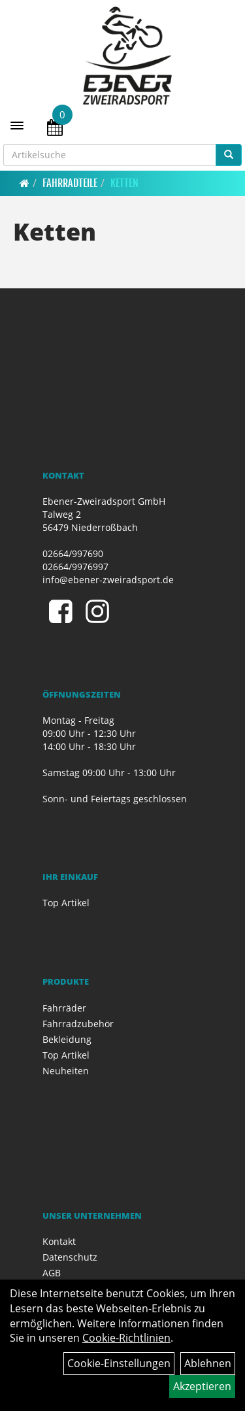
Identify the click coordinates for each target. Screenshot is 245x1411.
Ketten (124, 183)
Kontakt (59, 1241)
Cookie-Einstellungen (119, 1363)
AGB (51, 1272)
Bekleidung (66, 1039)
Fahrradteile (69, 183)
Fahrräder (64, 1008)
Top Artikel (66, 902)
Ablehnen (207, 1363)
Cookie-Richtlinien (126, 1338)
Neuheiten (65, 1070)
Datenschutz (69, 1257)
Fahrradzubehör (78, 1023)
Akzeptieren (202, 1386)
